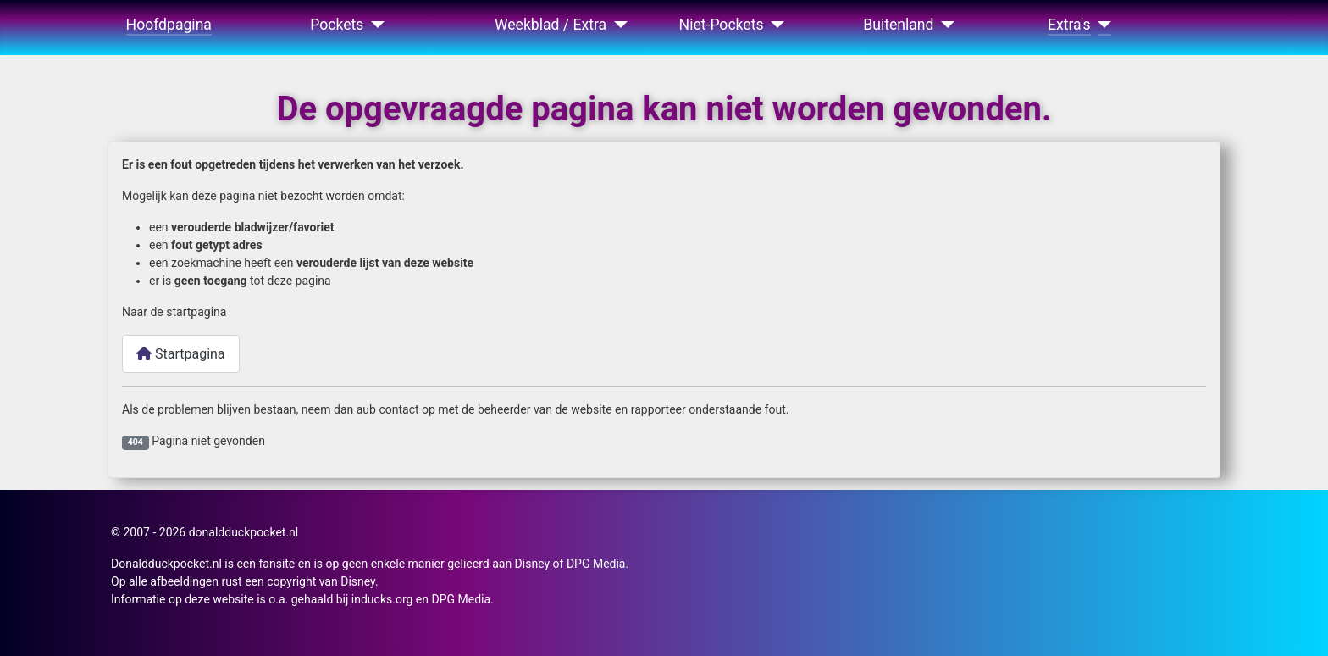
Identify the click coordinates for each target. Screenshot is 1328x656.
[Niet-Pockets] (774, 25)
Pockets (336, 24)
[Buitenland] (944, 25)
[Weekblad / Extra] (617, 25)
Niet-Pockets (721, 24)
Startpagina (180, 354)
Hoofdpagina (169, 24)
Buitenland (898, 24)
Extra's (1069, 24)
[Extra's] (1101, 25)
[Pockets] (374, 25)
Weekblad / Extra (550, 24)
